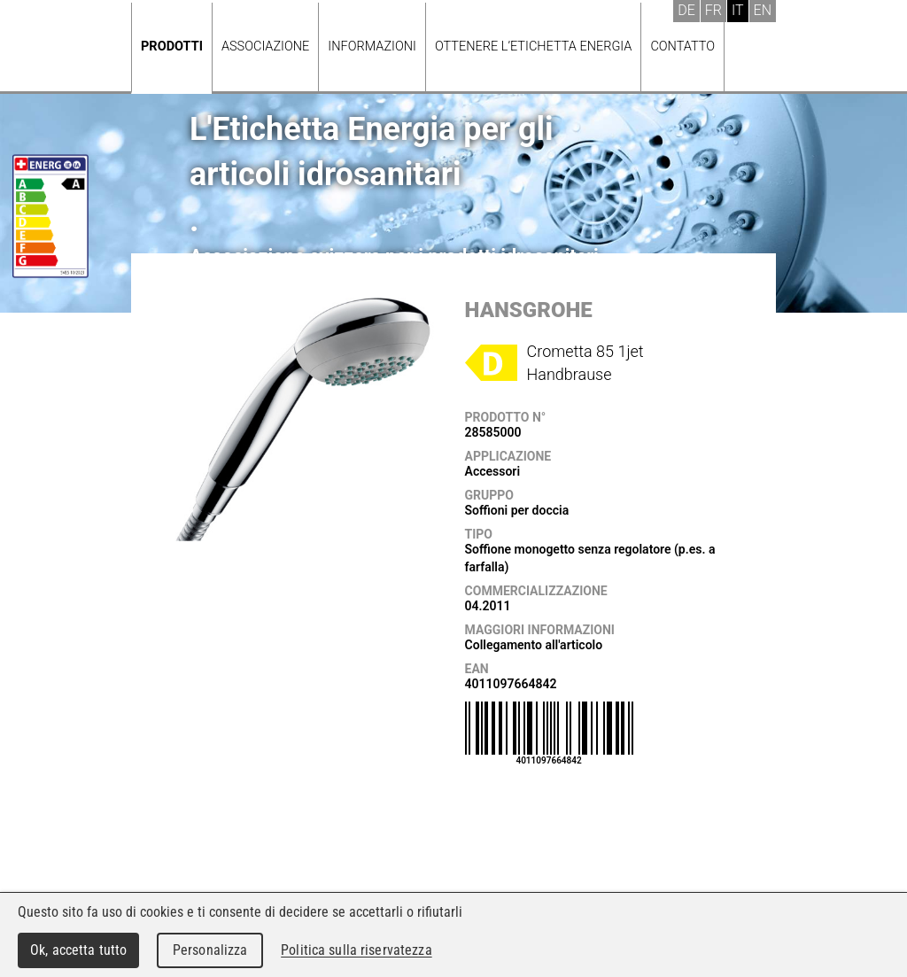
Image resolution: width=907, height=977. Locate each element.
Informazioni (372, 46)
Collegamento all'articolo (534, 645)
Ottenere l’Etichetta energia (533, 46)
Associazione (265, 46)
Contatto (682, 46)
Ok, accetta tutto (78, 950)
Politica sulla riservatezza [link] (356, 950)
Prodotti (172, 46)
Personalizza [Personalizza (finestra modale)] (210, 950)
